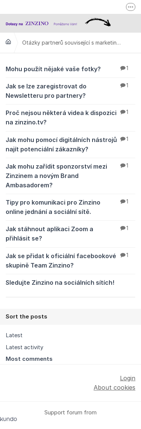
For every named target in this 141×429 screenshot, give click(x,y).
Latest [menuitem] (14, 335)
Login (127, 378)
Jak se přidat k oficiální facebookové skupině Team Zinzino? (70, 260)
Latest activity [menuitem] (24, 347)
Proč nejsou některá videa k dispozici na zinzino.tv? (70, 117)
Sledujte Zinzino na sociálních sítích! (70, 282)
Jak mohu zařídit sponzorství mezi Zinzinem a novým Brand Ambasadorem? (70, 175)
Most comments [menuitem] (29, 359)
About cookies (114, 387)
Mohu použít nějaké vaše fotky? (70, 68)
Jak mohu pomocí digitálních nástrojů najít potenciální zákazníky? (70, 144)
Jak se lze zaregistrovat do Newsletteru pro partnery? (70, 90)
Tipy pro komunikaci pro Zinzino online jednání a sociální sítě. (70, 206)
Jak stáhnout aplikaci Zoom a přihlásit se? (70, 233)
